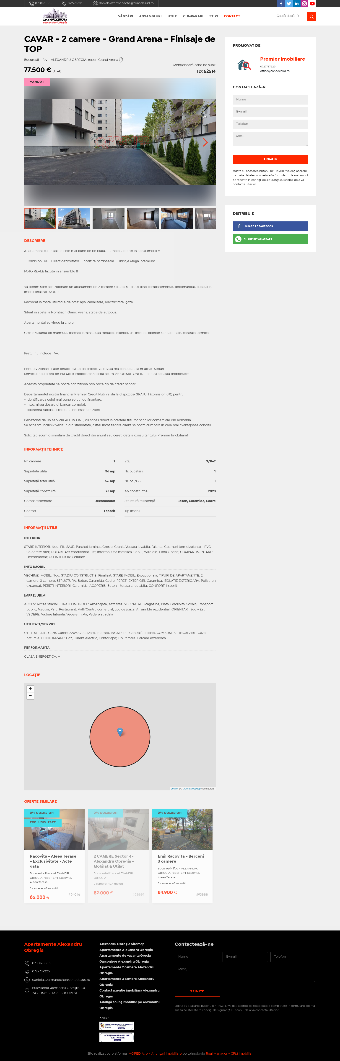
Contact (232, 16)
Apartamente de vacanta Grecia (125, 955)
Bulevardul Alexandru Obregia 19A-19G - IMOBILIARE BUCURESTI (59, 991)
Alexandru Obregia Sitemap (122, 944)
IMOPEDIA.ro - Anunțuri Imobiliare (155, 1053)
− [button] (30, 695)
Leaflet (174, 788)
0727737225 (72, 3)
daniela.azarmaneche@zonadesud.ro (123, 3)
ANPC (104, 1018)
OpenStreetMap (192, 788)
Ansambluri (150, 16)
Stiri (213, 16)
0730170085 (40, 3)
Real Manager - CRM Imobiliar (229, 1053)
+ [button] (30, 689)
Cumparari (193, 16)
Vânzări (125, 16)
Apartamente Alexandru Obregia (126, 950)
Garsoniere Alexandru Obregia (124, 961)
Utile (172, 16)
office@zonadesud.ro (275, 71)
